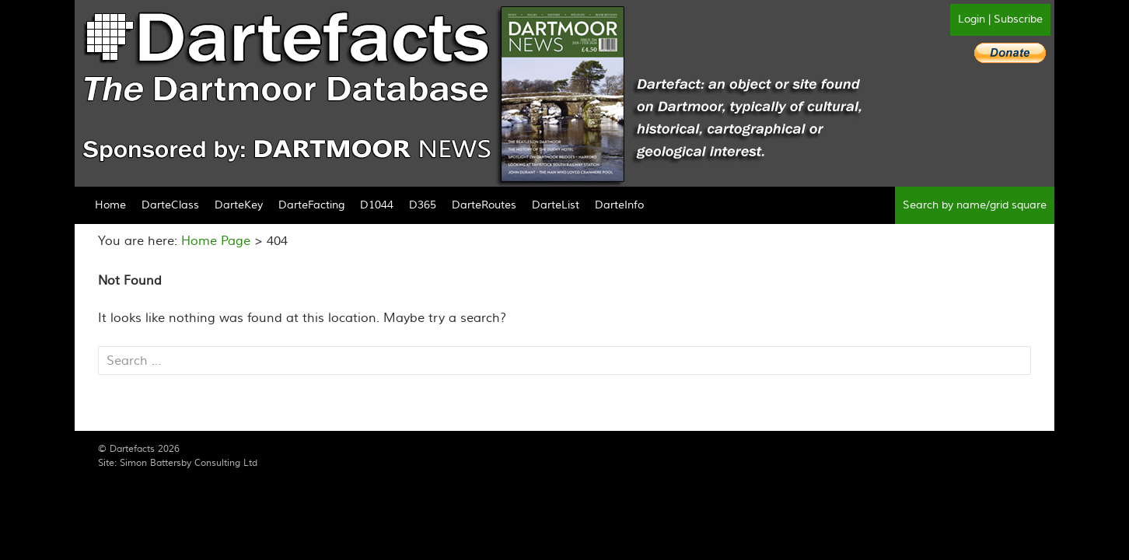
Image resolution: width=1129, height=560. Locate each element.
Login (971, 19)
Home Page (215, 241)
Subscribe (1018, 19)
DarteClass (170, 205)
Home (110, 205)
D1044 (376, 205)
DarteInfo (619, 205)
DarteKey (239, 205)
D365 (422, 205)
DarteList (555, 205)
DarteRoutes (484, 205)
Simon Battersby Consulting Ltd (188, 463)
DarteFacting (311, 205)
